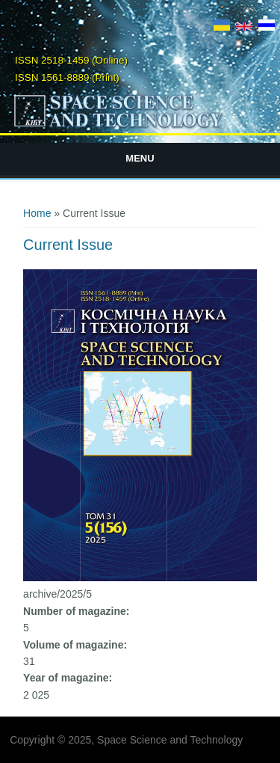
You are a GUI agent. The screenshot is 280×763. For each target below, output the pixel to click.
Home (37, 213)
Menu (139, 158)
